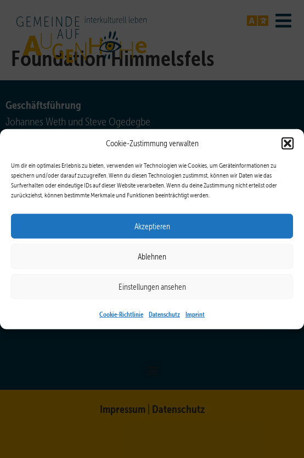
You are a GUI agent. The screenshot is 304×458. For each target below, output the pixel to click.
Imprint (195, 314)
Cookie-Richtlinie (121, 314)
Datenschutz (164, 314)
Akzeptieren (152, 226)
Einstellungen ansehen (152, 286)
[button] (287, 143)
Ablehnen (152, 256)
